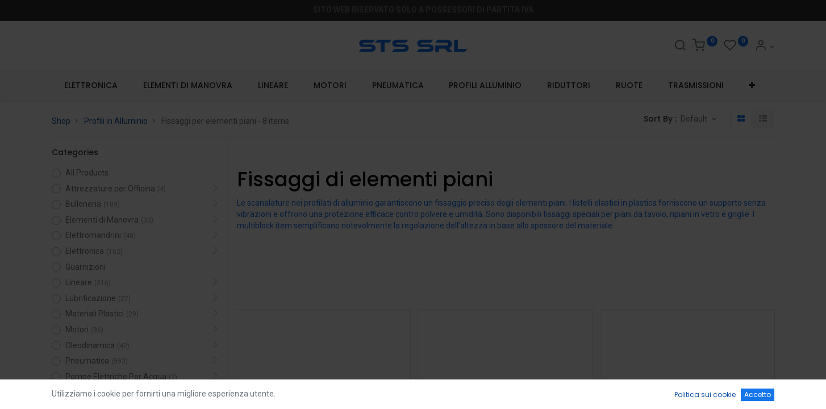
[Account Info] (764, 46)
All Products (87, 172)
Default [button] (695, 118)
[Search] (680, 46)
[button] (752, 86)
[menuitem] (91, 86)
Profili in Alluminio (116, 121)
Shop (61, 121)
